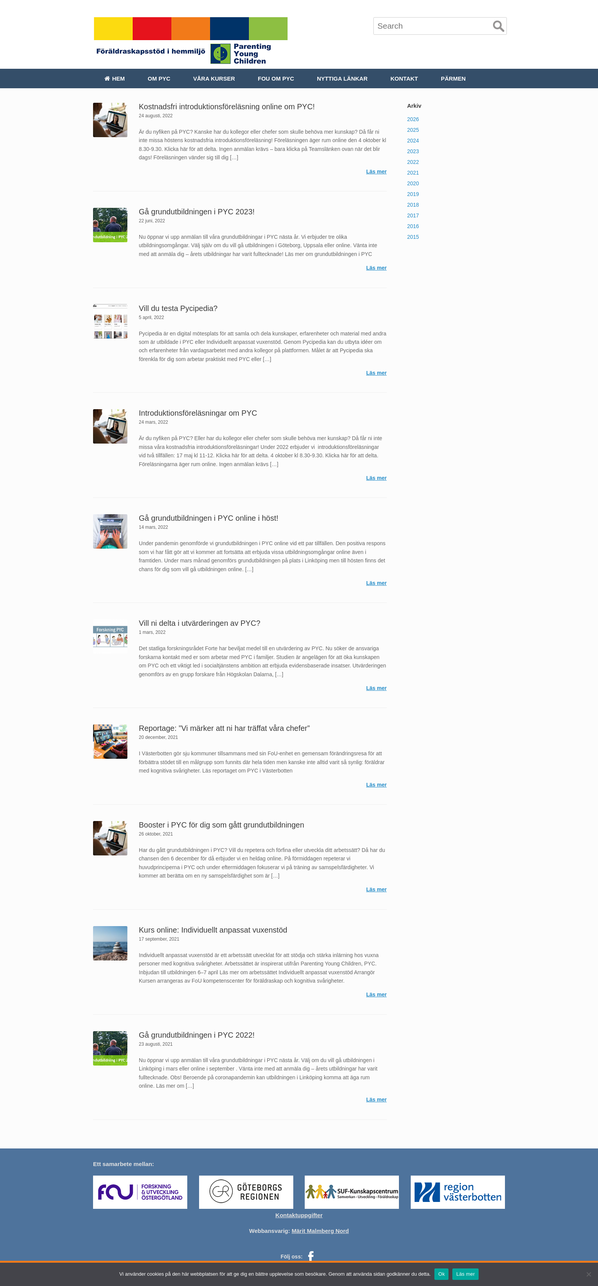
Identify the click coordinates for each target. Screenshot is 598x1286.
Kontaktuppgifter (299, 1215)
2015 (413, 237)
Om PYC (159, 78)
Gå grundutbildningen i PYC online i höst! (208, 518)
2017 (413, 215)
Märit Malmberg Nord (320, 1231)
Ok (441, 1274)
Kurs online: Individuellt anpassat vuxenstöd (213, 930)
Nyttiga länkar (342, 78)
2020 (413, 183)
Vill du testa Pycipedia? (178, 308)
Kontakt (404, 78)
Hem (114, 78)
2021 (413, 173)
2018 (413, 205)
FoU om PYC (276, 78)
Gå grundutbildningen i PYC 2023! (197, 211)
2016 (413, 226)
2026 (413, 119)
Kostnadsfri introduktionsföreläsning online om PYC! (227, 106)
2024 (413, 141)
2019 (413, 194)
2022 (413, 162)
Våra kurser (214, 78)
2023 (413, 151)
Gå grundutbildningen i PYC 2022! (197, 1035)
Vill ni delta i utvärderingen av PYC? (199, 623)
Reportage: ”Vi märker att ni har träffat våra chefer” (224, 728)
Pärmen (453, 78)
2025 (413, 130)
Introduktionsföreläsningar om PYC (198, 413)
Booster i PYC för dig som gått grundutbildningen (221, 825)
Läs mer (376, 171)
